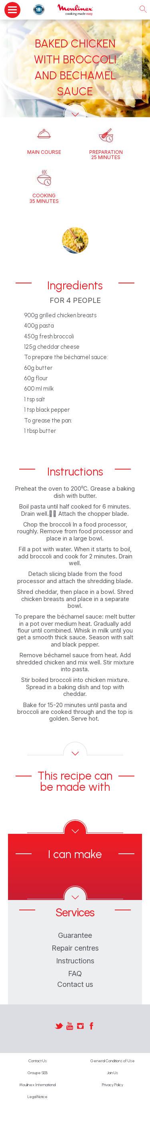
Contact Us (37, 1060)
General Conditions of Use (112, 1060)
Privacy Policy (112, 1084)
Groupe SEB (38, 1072)
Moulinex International (37, 1084)
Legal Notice (38, 1096)
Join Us (112, 1072)
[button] (75, 240)
